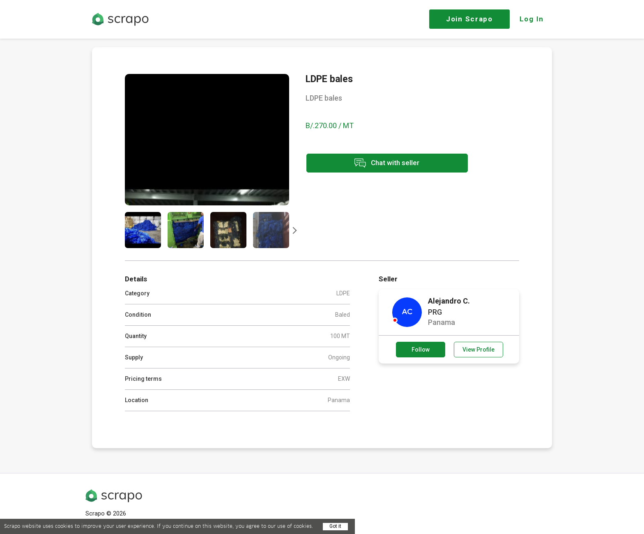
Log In (532, 19)
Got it (335, 526)
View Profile (478, 349)
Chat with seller (378, 163)
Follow (421, 349)
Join (469, 19)
